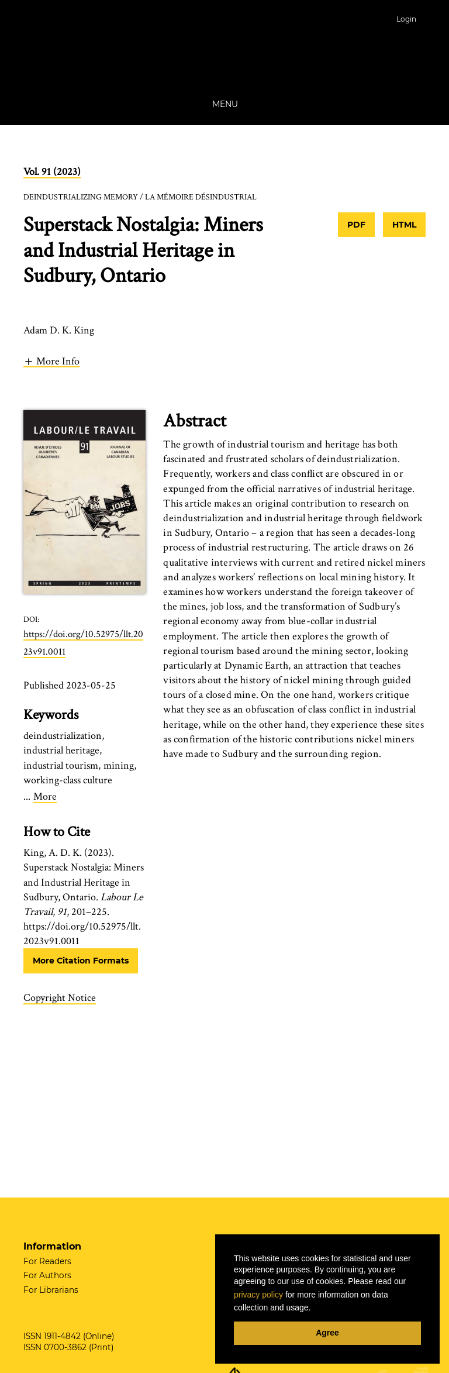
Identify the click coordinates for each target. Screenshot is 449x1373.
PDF (356, 224)
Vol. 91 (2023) (52, 171)
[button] (51, 360)
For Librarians (50, 1290)
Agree (327, 1332)
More (45, 796)
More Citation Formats (81, 960)
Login (406, 19)
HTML (404, 224)
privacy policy (258, 1294)
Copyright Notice (59, 997)
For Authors (47, 1275)
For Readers (47, 1261)
